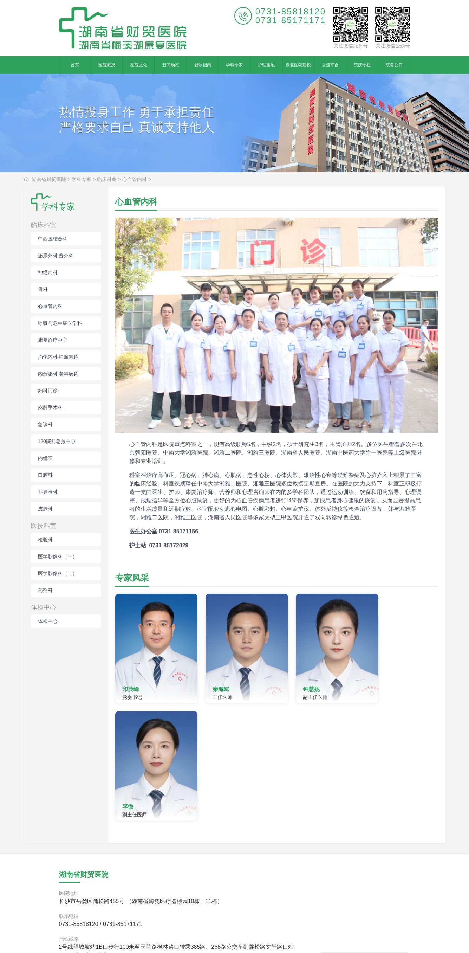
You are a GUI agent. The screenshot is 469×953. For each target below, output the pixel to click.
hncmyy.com (184, 938)
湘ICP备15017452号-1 (280, 938)
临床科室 (107, 179)
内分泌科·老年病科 (58, 373)
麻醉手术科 (50, 407)
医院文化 (138, 65)
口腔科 (45, 475)
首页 (75, 65)
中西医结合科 (52, 239)
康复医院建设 (298, 65)
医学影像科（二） (57, 573)
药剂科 (45, 590)
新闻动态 (170, 65)
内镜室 (45, 458)
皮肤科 (45, 508)
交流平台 (330, 65)
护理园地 (266, 65)
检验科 (45, 539)
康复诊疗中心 (52, 340)
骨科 (43, 289)
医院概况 (106, 65)
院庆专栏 (362, 65)
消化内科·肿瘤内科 (58, 357)
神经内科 (48, 272)
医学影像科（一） (57, 556)
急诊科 (45, 424)
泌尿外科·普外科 (56, 255)
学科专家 (234, 65)
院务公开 (394, 65)
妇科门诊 (48, 390)
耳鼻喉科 (48, 492)
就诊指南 (202, 65)
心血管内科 (134, 179)
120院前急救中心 (57, 441)
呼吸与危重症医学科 (60, 323)
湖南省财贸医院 (49, 179)
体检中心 (43, 607)
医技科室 (43, 525)
